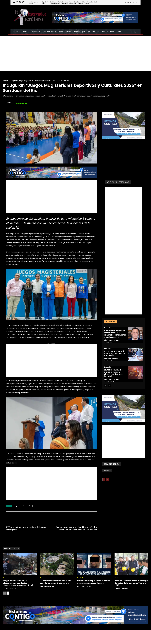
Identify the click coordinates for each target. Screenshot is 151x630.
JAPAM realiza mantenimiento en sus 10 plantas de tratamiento (56, 581)
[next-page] (109, 385)
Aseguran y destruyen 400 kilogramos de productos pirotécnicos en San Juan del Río (18, 583)
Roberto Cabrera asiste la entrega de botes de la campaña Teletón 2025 (131, 583)
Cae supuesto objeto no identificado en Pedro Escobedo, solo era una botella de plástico (76, 528)
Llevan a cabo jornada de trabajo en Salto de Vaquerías (114, 353)
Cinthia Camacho (21, 103)
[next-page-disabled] (107, 479)
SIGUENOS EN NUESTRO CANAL (118, 182)
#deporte (16, 506)
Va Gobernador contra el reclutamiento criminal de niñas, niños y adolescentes (115, 333)
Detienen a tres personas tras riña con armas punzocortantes (93, 581)
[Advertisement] (75, 53)
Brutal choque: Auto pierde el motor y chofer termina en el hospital (113, 373)
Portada (6, 80)
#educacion (27, 506)
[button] (135, 31)
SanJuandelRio (50, 506)
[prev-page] (105, 385)
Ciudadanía (38, 506)
